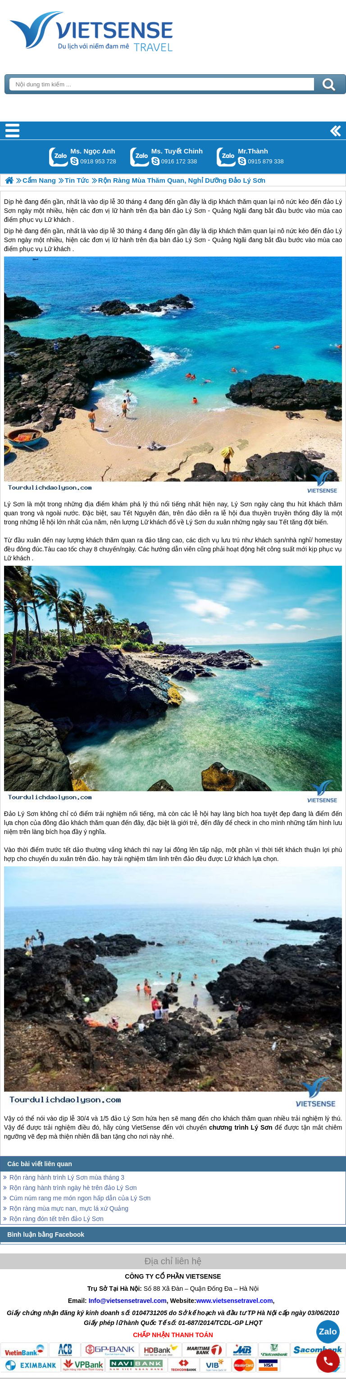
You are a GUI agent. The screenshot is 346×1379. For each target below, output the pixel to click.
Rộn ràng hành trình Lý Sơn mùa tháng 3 (66, 1177)
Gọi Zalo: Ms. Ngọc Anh (59, 157)
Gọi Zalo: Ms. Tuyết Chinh (140, 157)
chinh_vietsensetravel (155, 161)
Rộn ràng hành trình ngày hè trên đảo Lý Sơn (73, 1187)
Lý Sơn (14, 504)
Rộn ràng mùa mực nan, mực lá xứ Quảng (68, 1208)
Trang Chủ (113, 29)
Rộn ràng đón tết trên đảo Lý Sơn (56, 1218)
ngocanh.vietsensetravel (74, 161)
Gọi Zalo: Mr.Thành (226, 157)
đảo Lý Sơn (189, 239)
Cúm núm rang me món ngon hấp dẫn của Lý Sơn (79, 1198)
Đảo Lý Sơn (21, 813)
